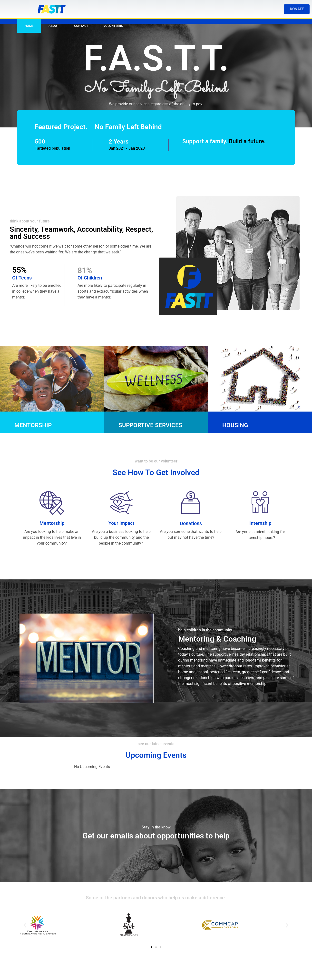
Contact (81, 26)
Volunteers (113, 26)
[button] (25, 925)
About (54, 26)
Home (29, 26)
